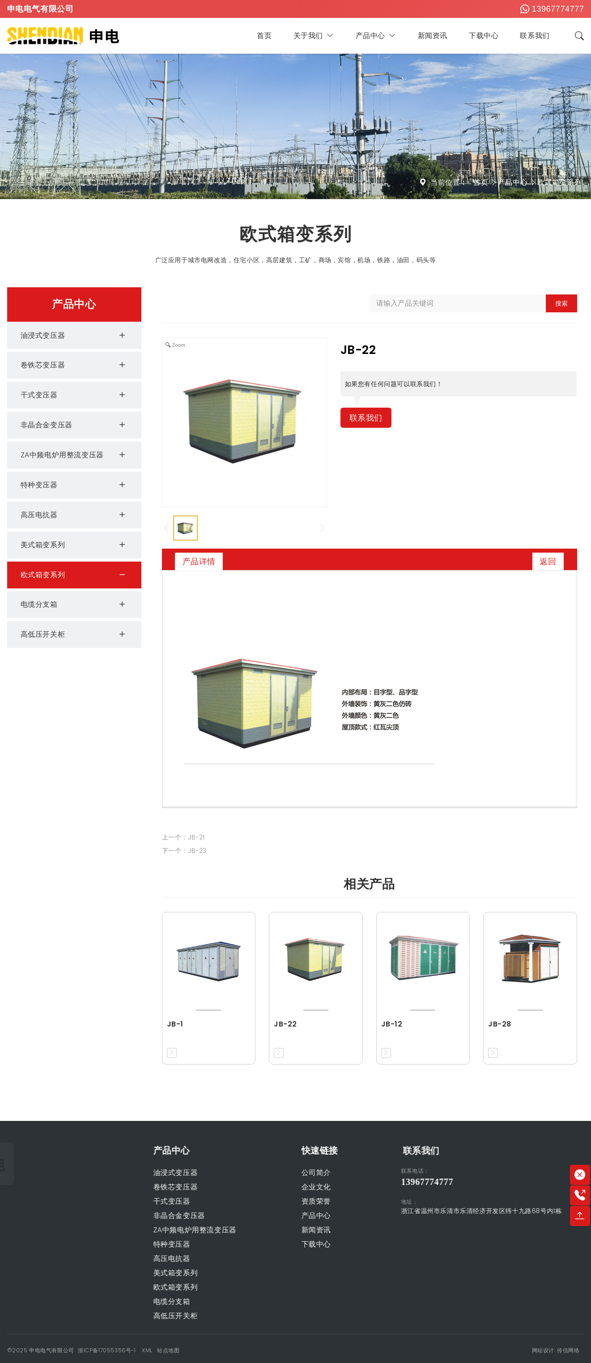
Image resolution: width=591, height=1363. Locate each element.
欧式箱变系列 (559, 182)
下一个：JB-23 (184, 850)
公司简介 (247, 1172)
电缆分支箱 (74, 604)
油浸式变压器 (74, 335)
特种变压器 (74, 485)
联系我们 (534, 35)
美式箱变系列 (74, 545)
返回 (548, 561)
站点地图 (168, 1350)
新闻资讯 (432, 35)
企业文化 (247, 1187)
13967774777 (551, 9)
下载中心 (483, 35)
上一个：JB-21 (183, 837)
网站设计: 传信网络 (556, 1350)
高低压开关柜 (74, 634)
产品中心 (376, 36)
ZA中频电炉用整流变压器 (74, 455)
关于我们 (313, 36)
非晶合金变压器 (74, 425)
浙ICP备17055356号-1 (107, 1350)
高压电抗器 (74, 515)
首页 (264, 35)
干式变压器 (74, 395)
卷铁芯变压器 (74, 365)
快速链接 (251, 1150)
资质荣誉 (247, 1201)
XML (147, 1350)
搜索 (561, 303)
